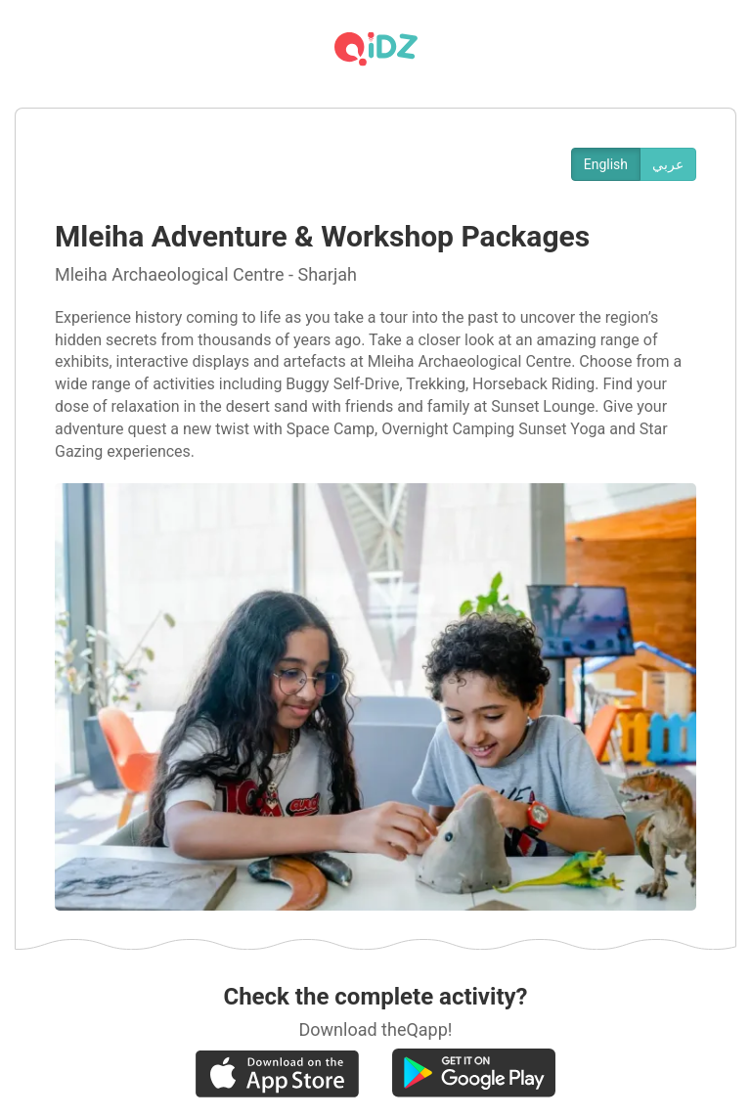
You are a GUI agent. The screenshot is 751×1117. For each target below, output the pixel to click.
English (606, 164)
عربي (668, 164)
